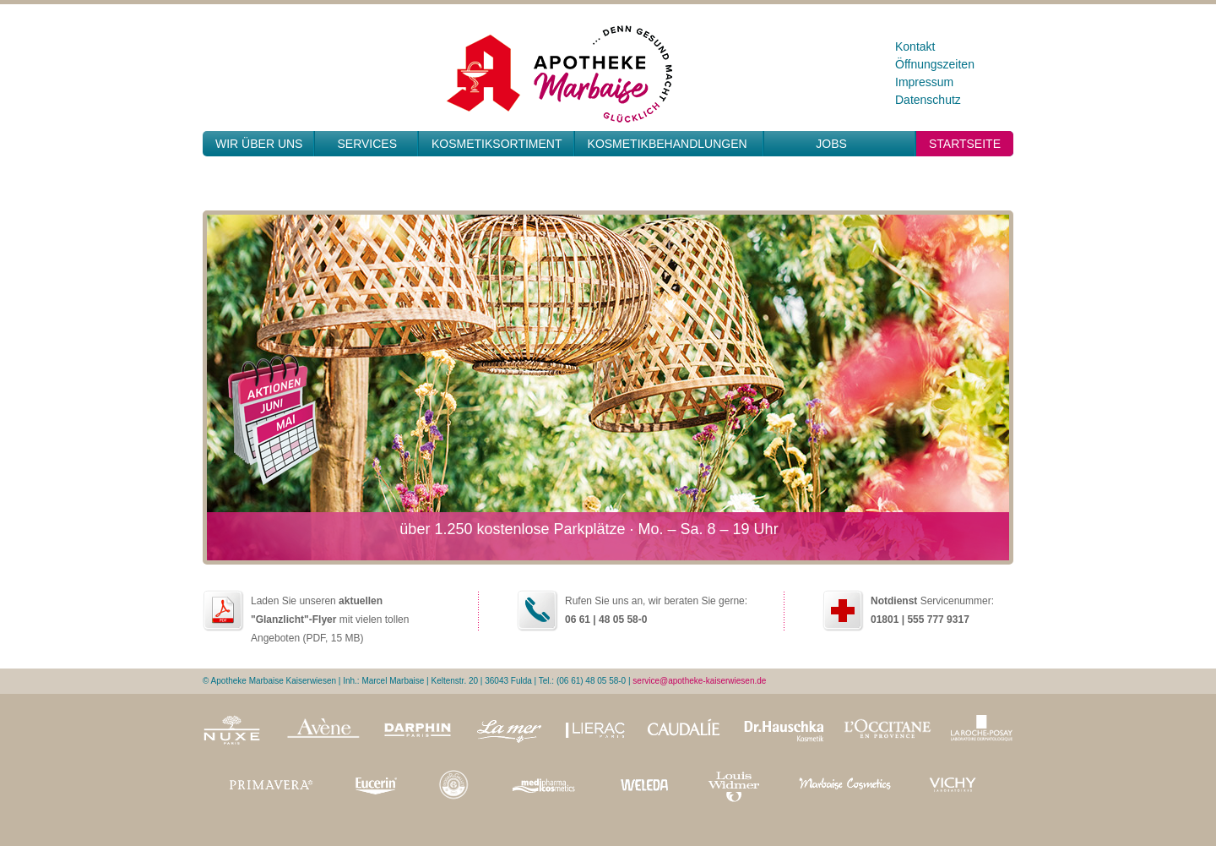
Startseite (965, 143)
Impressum (924, 82)
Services (367, 143)
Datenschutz (928, 99)
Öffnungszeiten (934, 64)
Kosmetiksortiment (497, 143)
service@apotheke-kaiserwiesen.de (699, 680)
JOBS (831, 143)
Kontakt (915, 46)
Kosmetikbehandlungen (667, 143)
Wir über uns (258, 143)
